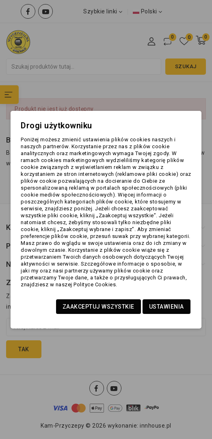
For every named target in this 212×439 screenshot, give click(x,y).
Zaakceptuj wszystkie (98, 306)
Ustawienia (166, 306)
